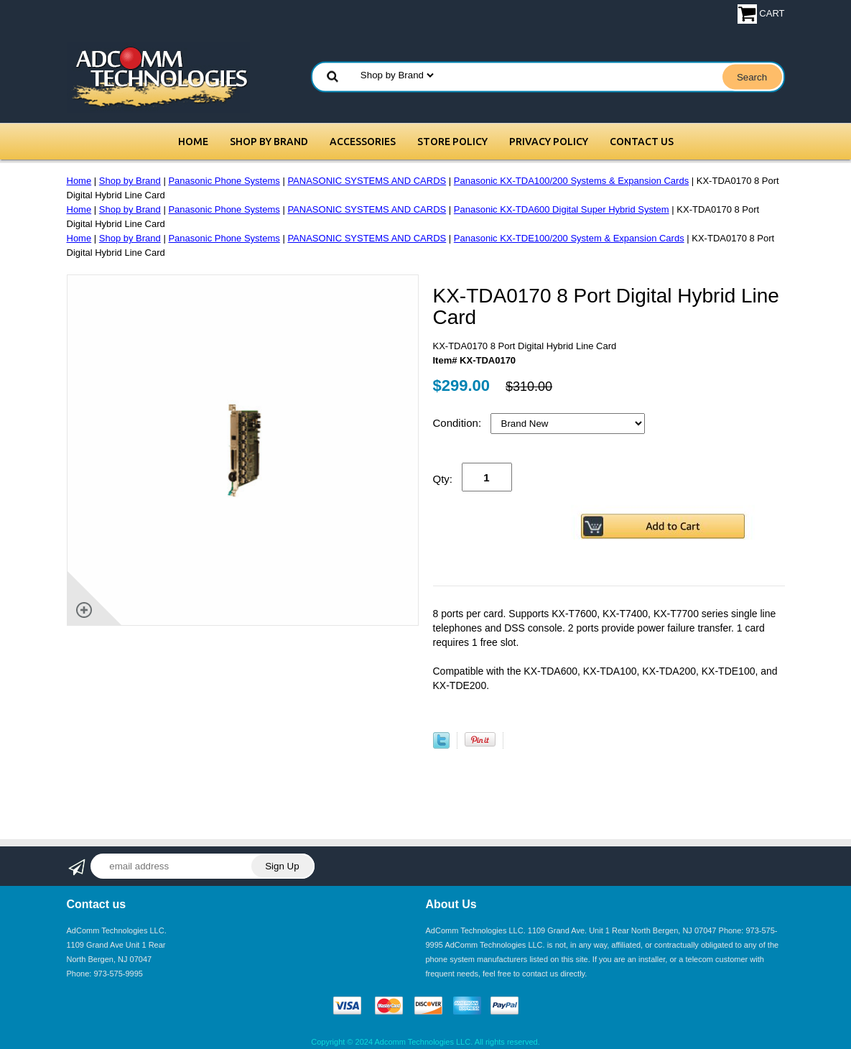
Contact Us (642, 141)
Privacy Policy (548, 141)
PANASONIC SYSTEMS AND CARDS (366, 180)
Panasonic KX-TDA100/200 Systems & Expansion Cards (571, 180)
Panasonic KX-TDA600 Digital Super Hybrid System (561, 209)
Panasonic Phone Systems (223, 180)
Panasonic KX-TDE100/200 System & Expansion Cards (569, 238)
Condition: (459, 423)
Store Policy (452, 141)
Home (193, 141)
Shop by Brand (269, 141)
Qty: (443, 479)
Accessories (363, 141)
